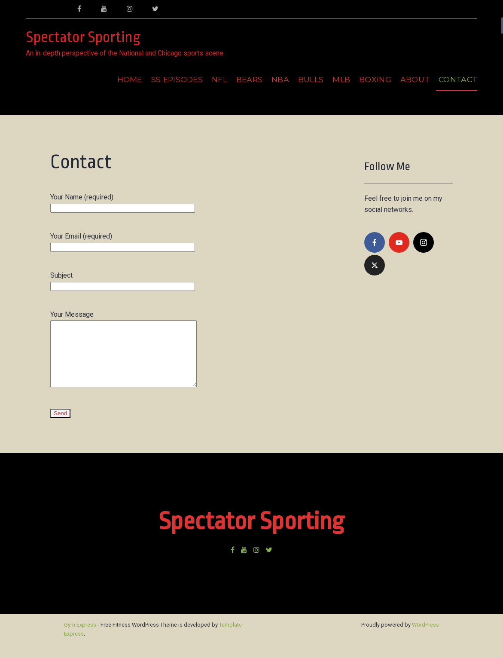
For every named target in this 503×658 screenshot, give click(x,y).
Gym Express (80, 637)
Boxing (375, 79)
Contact (458, 79)
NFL (219, 79)
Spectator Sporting (83, 37)
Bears (249, 79)
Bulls (311, 79)
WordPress (425, 637)
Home (129, 79)
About (415, 79)
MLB (341, 79)
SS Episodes (177, 79)
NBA (280, 79)
